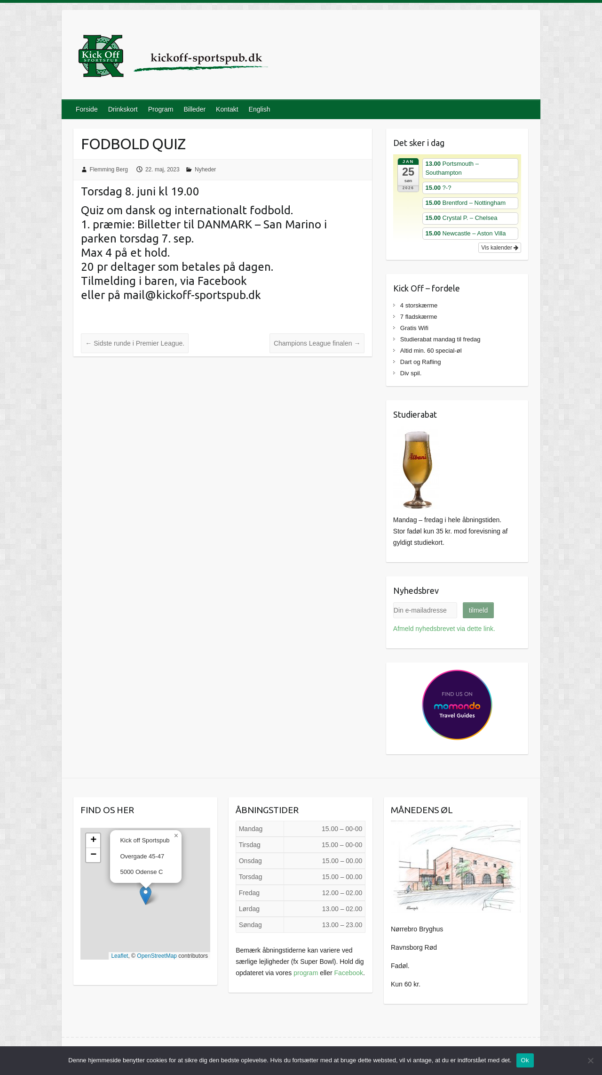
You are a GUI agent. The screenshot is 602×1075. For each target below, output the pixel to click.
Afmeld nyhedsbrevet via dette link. (444, 628)
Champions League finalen (317, 343)
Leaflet (119, 956)
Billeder (194, 109)
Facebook (348, 973)
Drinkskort (123, 109)
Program (161, 109)
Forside (87, 109)
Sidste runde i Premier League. (134, 343)
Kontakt (227, 109)
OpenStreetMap (157, 956)
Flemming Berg (109, 169)
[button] (145, 895)
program (305, 973)
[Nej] (590, 1060)
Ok (525, 1060)
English (259, 109)
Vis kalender (499, 247)
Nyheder (205, 169)
